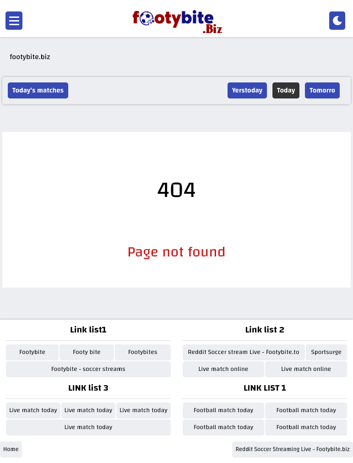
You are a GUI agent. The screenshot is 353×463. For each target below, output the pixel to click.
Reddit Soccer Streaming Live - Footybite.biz (292, 449)
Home (11, 449)
